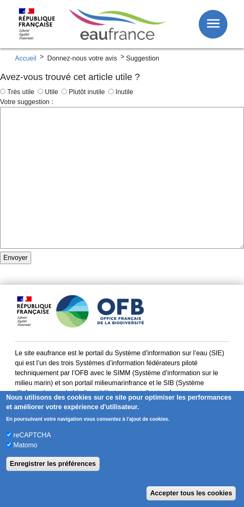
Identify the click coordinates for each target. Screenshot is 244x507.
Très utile (20, 91)
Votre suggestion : (26, 101)
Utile (51, 91)
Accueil (26, 58)
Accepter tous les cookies (191, 493)
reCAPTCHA (32, 435)
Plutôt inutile (87, 91)
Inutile (124, 91)
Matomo (25, 445)
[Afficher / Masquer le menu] (213, 24)
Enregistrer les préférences (53, 463)
